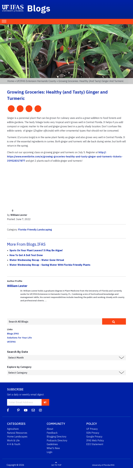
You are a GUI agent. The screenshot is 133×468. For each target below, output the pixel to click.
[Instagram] (40, 410)
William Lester (17, 286)
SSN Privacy (92, 432)
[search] (114, 321)
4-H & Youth (13, 444)
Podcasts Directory (57, 440)
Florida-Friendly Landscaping (35, 229)
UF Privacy (92, 428)
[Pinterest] (18, 410)
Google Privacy (94, 436)
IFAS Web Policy (95, 440)
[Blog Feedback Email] (33, 410)
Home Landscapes (17, 436)
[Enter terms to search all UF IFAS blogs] (54, 321)
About (50, 428)
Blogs (38, 8)
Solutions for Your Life (19, 337)
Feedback (52, 432)
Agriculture (13, 428)
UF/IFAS (11, 341)
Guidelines (52, 444)
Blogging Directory (56, 436)
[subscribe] (45, 402)
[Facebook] (8, 410)
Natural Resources (17, 432)
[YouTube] (25, 410)
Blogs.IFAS (13, 333)
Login (49, 452)
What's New (53, 448)
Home (10, 81)
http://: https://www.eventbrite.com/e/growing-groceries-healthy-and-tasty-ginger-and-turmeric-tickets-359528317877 (64, 156)
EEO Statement (94, 444)
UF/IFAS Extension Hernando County (36, 81)
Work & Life (13, 440)
